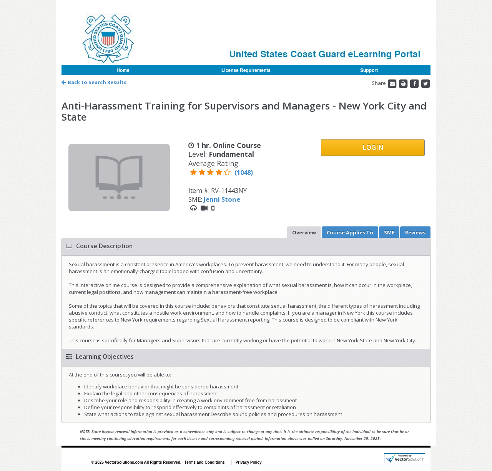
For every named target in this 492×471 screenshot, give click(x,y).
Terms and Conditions (204, 462)
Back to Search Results (94, 82)
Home (122, 70)
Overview (304, 232)
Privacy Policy (249, 462)
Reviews (415, 232)
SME (389, 232)
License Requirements (246, 70)
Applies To (350, 232)
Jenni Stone (222, 199)
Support (369, 70)
